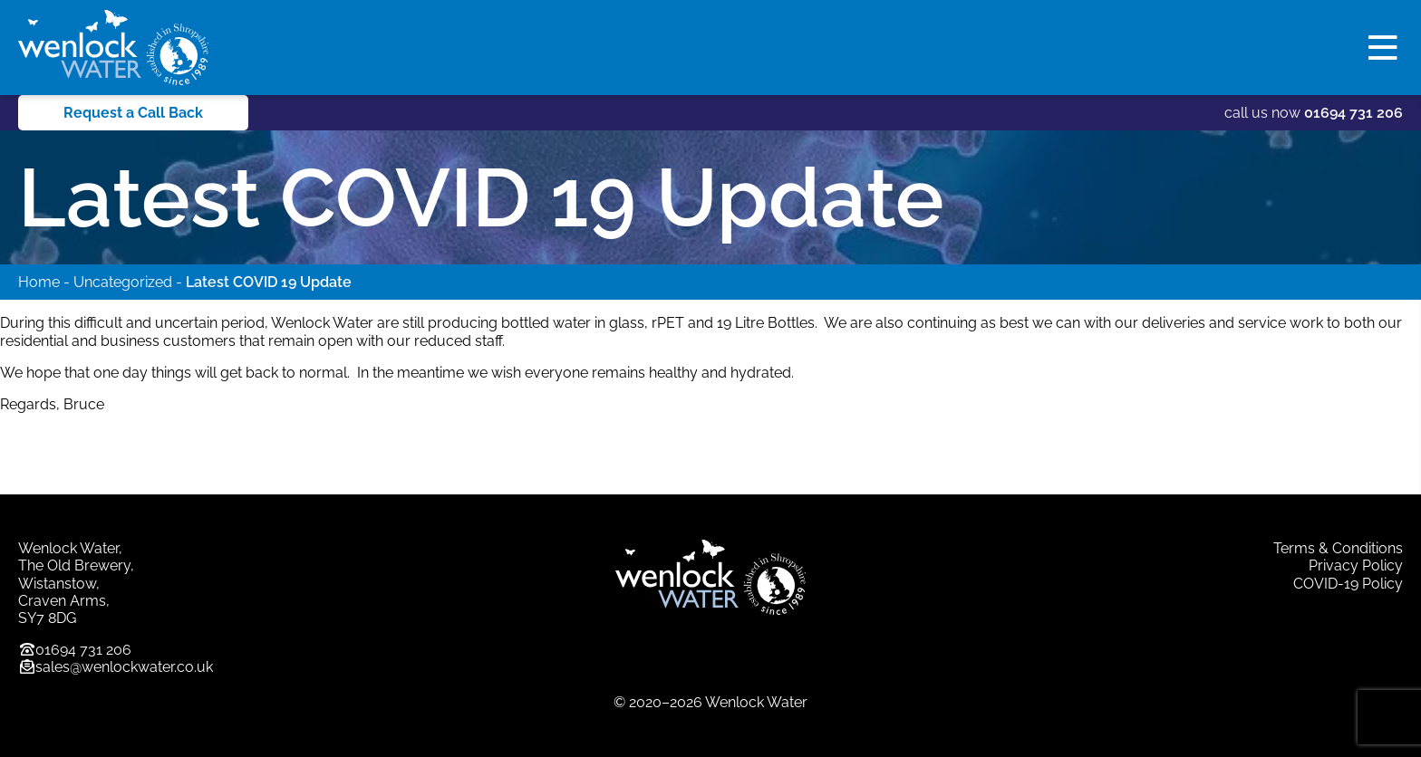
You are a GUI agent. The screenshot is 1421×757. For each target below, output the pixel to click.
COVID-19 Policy (1348, 583)
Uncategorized (122, 282)
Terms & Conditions (1338, 548)
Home (39, 282)
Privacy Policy (1356, 565)
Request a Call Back (133, 112)
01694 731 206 (1353, 112)
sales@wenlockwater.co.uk (124, 667)
